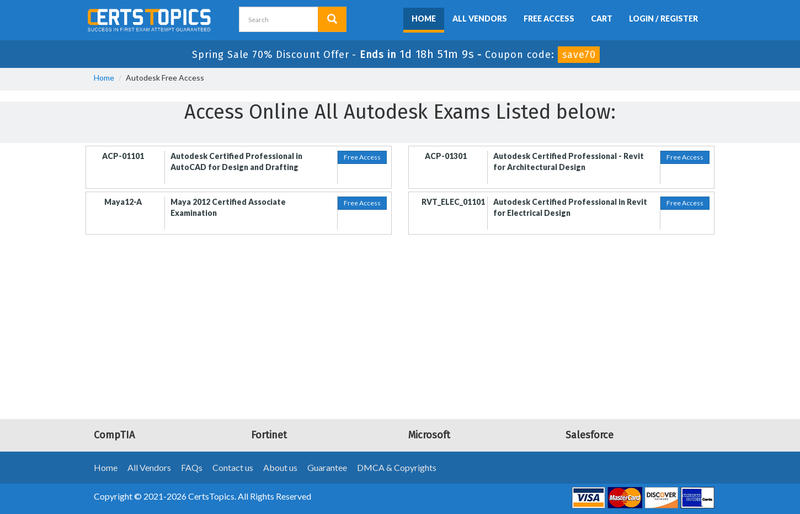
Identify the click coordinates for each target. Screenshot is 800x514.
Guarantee (327, 467)
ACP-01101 (123, 156)
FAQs (191, 467)
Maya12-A (123, 201)
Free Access (549, 18)
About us (280, 467)
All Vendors (479, 18)
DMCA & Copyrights (396, 467)
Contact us (232, 467)
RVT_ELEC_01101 (453, 201)
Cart (601, 18)
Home (424, 18)
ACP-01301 (446, 156)
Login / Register (663, 18)
